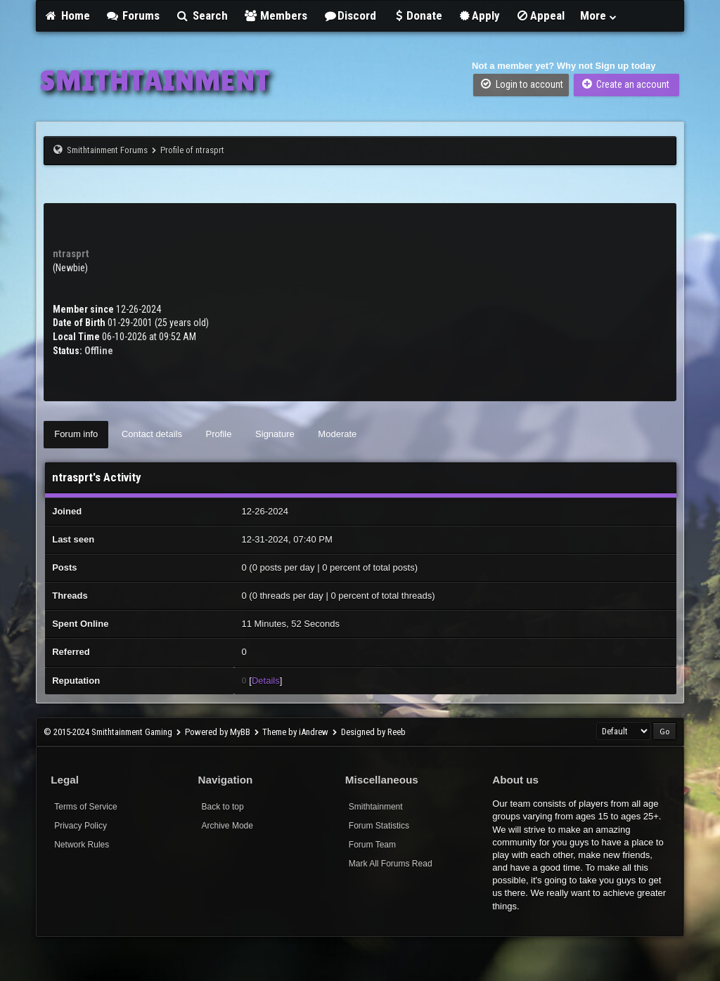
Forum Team (372, 845)
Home (67, 15)
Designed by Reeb (373, 732)
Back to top (223, 807)
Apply (479, 15)
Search (201, 15)
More (599, 15)
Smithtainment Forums (107, 150)
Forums (132, 15)
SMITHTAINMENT (154, 80)
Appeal (540, 15)
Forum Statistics (379, 826)
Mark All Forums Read (390, 864)
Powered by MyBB (217, 732)
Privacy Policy (80, 826)
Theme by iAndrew (295, 732)
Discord (349, 15)
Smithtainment (376, 807)
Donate (417, 15)
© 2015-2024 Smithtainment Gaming (108, 732)
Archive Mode (227, 826)
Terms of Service (85, 807)
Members (275, 15)
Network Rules (81, 845)
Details (266, 680)
